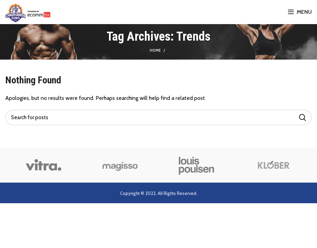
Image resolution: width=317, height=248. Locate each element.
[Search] (158, 117)
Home (155, 50)
